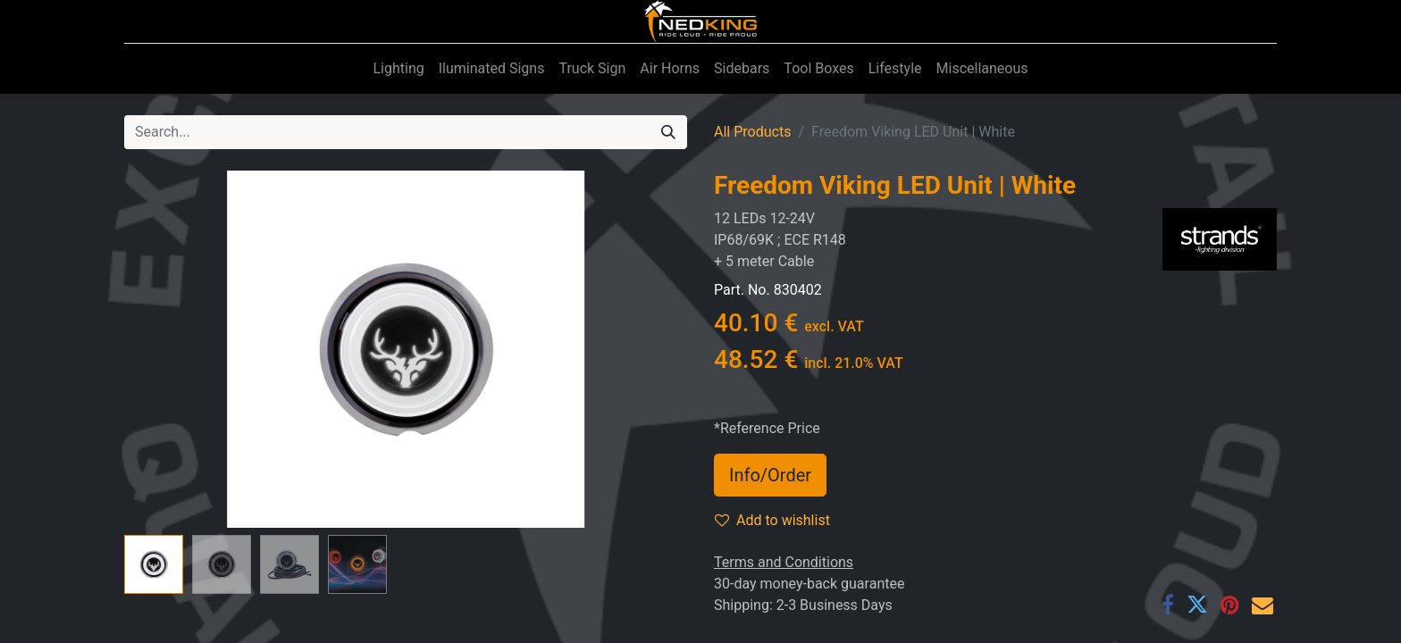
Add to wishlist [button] (772, 520)
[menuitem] (398, 69)
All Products (752, 131)
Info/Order (770, 475)
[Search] (668, 132)
